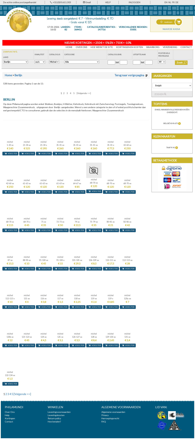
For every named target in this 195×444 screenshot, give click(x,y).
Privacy (105, 415)
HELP (108, 2)
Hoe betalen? (54, 421)
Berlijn (18, 75)
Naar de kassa (171, 29)
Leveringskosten (56, 415)
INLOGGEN (134, 2)
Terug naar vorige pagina (131, 75)
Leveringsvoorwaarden (59, 412)
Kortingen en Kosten (129, 47)
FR (173, 2)
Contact (186, 47)
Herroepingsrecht (110, 418)
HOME (69, 47)
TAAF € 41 (172, 147)
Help (7, 415)
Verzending (170, 47)
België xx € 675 (172, 123)
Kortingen (10, 418)
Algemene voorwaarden (113, 412)
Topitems (160, 104)
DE (177, 2)
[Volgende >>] (84, 93)
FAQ (103, 421)
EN (165, 2)
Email (87, 2)
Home (8, 75)
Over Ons (81, 47)
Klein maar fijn (164, 136)
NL (169, 2)
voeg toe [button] (10, 153)
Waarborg (152, 47)
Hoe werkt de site (102, 47)
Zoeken (160, 94)
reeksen (166, 22)
